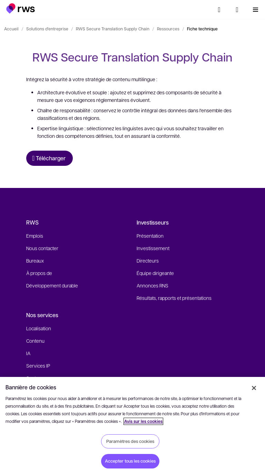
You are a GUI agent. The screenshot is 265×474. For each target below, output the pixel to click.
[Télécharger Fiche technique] (49, 158)
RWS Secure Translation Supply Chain (112, 28)
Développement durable (52, 285)
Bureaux (35, 260)
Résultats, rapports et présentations (174, 298)
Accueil (11, 28)
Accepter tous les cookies (130, 461)
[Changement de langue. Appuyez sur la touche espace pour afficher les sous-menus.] (237, 9)
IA (28, 353)
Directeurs (148, 260)
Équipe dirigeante (155, 273)
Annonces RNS (152, 285)
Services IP (38, 365)
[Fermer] (254, 388)
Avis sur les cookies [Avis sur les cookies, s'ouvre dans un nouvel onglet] (143, 421)
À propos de (39, 273)
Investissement (153, 248)
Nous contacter (42, 248)
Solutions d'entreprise (47, 28)
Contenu (35, 341)
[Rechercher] (219, 9)
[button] (21, 8)
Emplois (34, 236)
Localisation (38, 328)
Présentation (150, 236)
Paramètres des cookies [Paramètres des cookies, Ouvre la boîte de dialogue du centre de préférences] (130, 441)
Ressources (168, 28)
